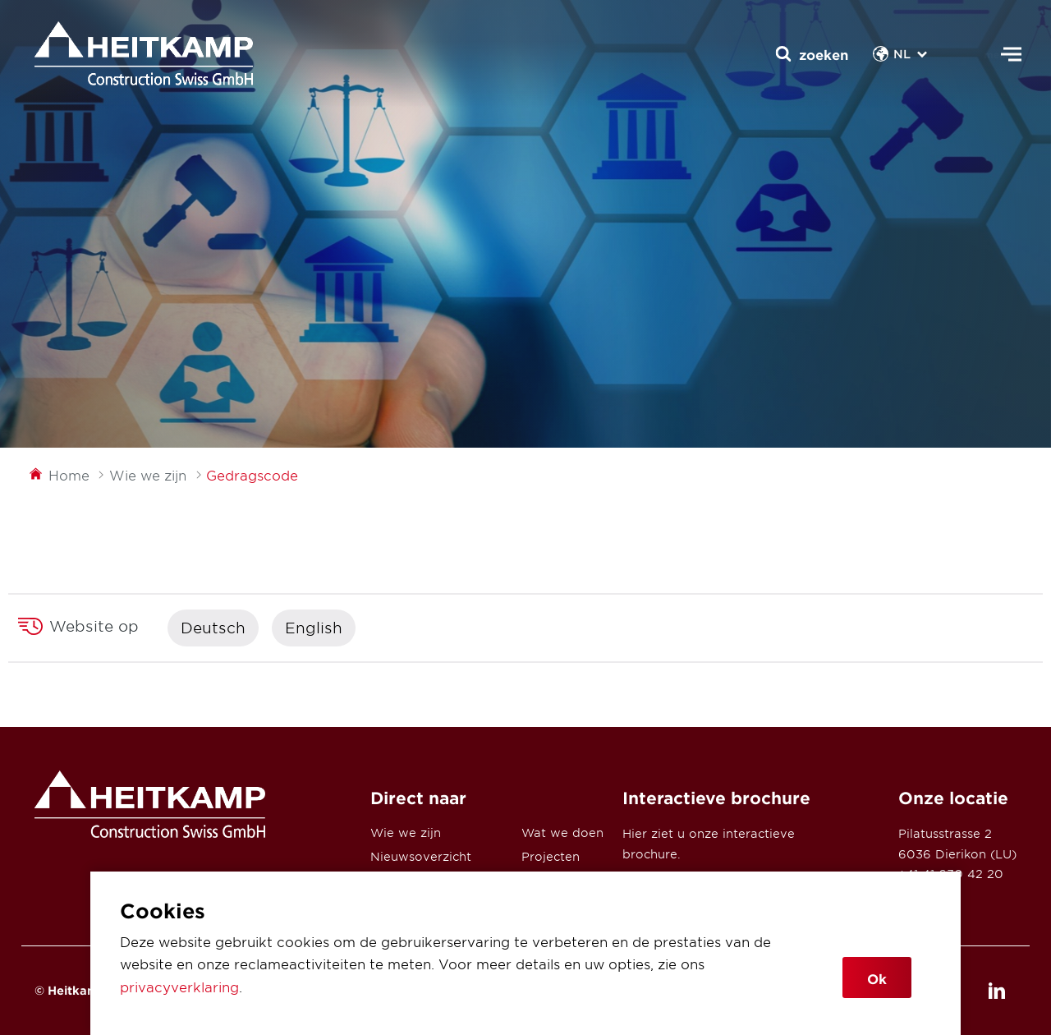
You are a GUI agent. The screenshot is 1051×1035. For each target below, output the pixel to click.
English (313, 628)
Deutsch (213, 628)
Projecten (550, 856)
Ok (877, 978)
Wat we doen (562, 833)
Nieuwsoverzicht (420, 856)
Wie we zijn (405, 833)
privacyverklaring (179, 986)
